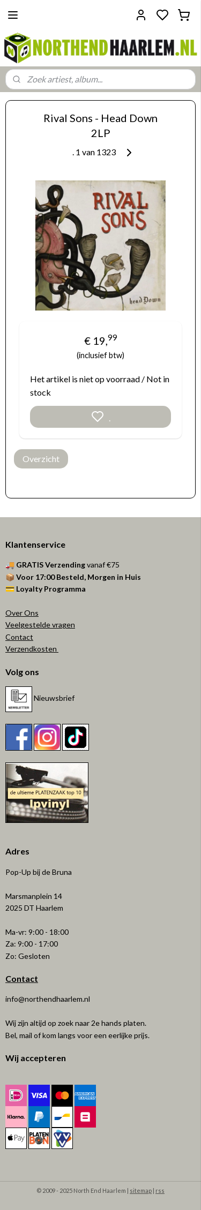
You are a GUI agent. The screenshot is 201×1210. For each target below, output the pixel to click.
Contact (19, 636)
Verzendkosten (31, 648)
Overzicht (41, 458)
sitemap (141, 1190)
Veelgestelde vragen (40, 624)
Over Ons (22, 612)
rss (160, 1190)
